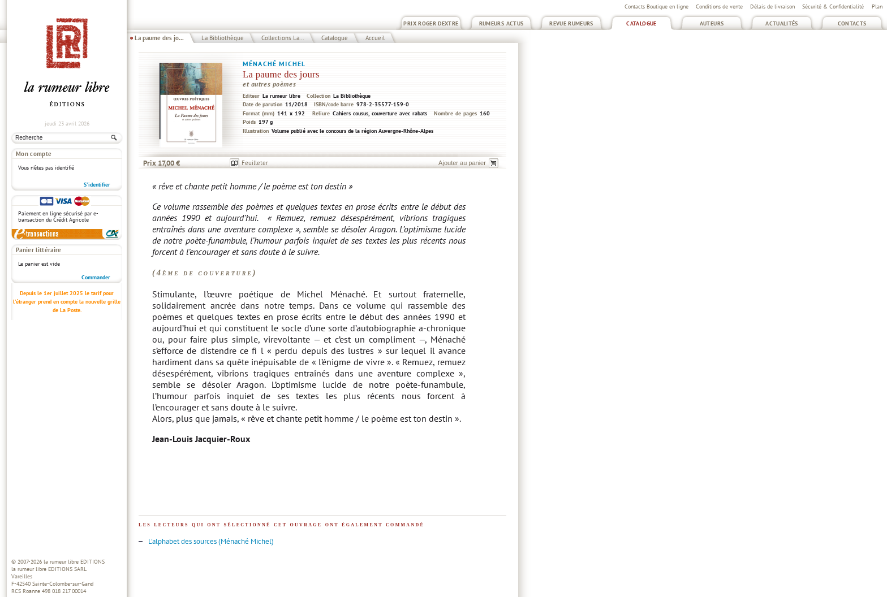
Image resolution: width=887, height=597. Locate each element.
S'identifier (97, 184)
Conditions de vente (719, 6)
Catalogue (641, 23)
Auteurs (712, 23)
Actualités (781, 23)
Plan (877, 6)
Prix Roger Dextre (430, 23)
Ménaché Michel (274, 63)
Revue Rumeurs (571, 23)
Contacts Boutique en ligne (656, 6)
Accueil (375, 38)
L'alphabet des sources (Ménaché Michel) (211, 541)
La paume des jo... (159, 38)
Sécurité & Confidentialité (833, 6)
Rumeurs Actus (501, 23)
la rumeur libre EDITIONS (74, 561)
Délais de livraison (772, 6)
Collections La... (282, 38)
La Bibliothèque (222, 38)
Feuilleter (255, 163)
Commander (95, 277)
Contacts (852, 23)
